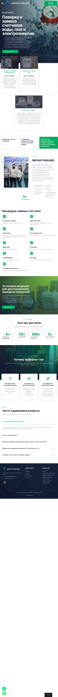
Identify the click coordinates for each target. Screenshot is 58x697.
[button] (2, 3)
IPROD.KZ (40, 492)
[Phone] (4, 689)
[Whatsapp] (4, 693)
